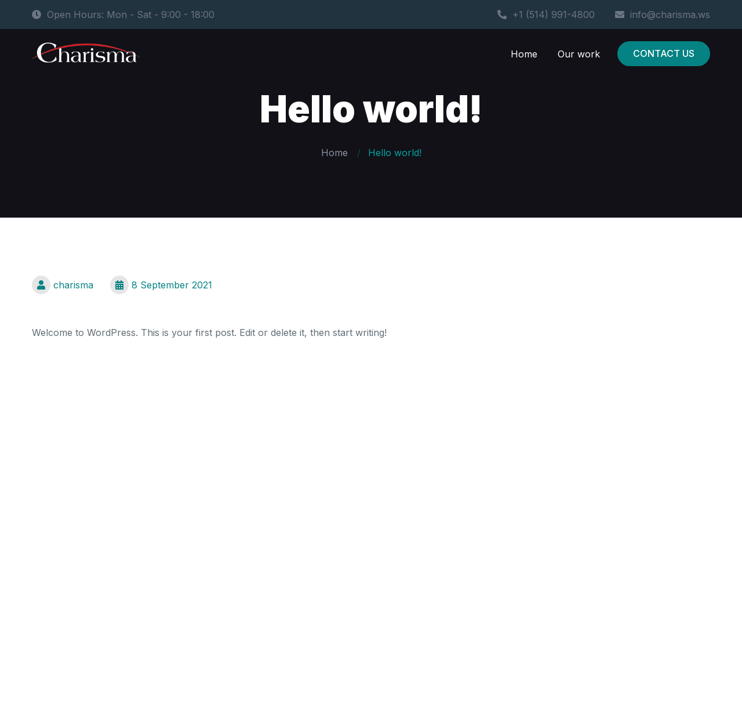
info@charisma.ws (662, 14)
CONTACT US (663, 53)
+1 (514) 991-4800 (546, 14)
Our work (579, 54)
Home (524, 54)
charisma (62, 285)
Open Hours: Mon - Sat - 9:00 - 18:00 (123, 14)
